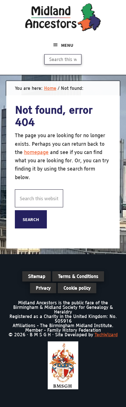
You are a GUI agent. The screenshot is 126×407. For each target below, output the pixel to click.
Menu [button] (67, 45)
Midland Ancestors (63, 17)
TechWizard (106, 334)
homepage (36, 152)
